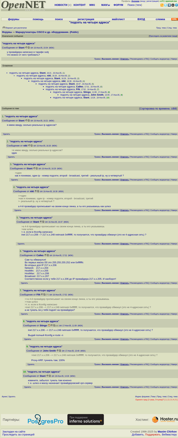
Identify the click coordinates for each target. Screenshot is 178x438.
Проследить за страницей (18, 434)
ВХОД (141, 19)
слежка (160, 19)
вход (143, 1)
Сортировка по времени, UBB (158, 108)
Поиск (131, 4)
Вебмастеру (169, 434)
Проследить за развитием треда (163, 36)
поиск (59, 19)
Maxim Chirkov (167, 431)
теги (138, 4)
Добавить (138, 434)
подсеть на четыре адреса (23, 72)
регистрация (153, 1)
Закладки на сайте (13, 431)
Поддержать (153, 434)
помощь (38, 19)
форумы (13, 19)
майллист (118, 19)
